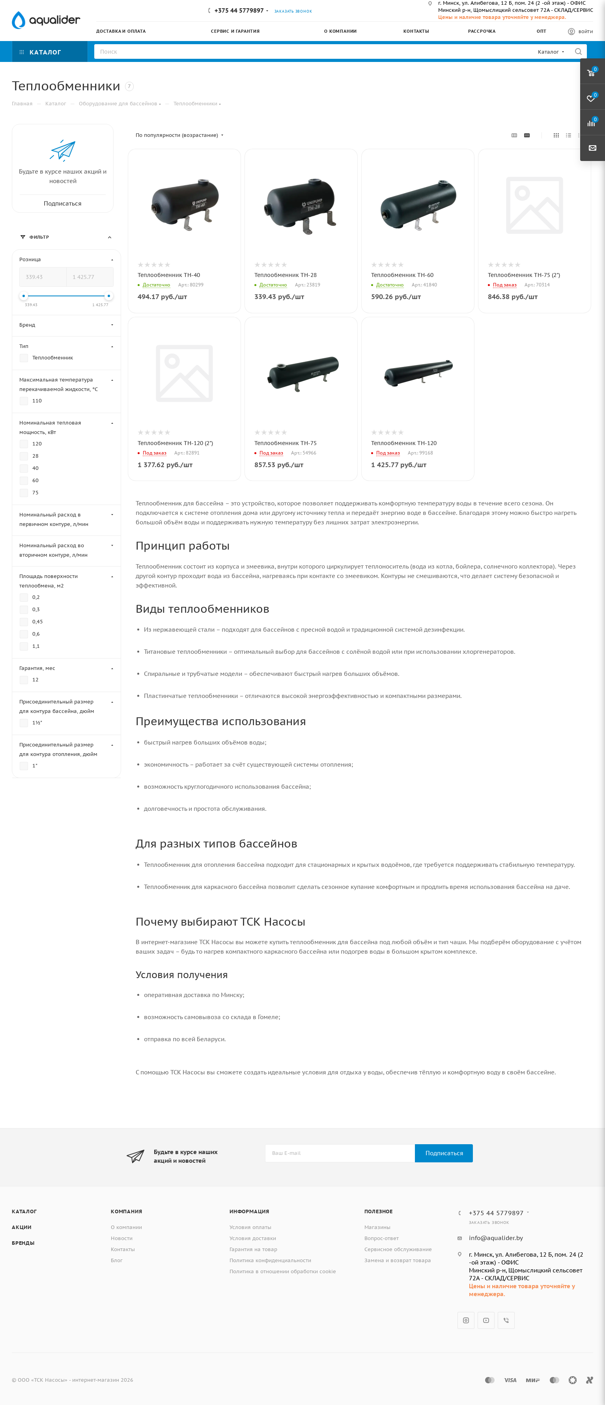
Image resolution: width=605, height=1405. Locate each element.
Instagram (465, 1320)
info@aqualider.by (496, 1238)
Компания (126, 1211)
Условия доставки (253, 1238)
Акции (22, 1227)
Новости (122, 1238)
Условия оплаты (250, 1227)
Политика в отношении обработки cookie (283, 1271)
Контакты (123, 1249)
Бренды (23, 1243)
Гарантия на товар (253, 1249)
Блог (117, 1260)
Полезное (378, 1211)
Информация (249, 1211)
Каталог (24, 1211)
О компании (126, 1227)
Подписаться (444, 1153)
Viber (506, 1320)
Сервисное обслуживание (398, 1249)
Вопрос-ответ (381, 1238)
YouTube (486, 1320)
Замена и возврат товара (397, 1260)
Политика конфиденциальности (270, 1260)
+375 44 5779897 (239, 10)
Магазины (377, 1227)
